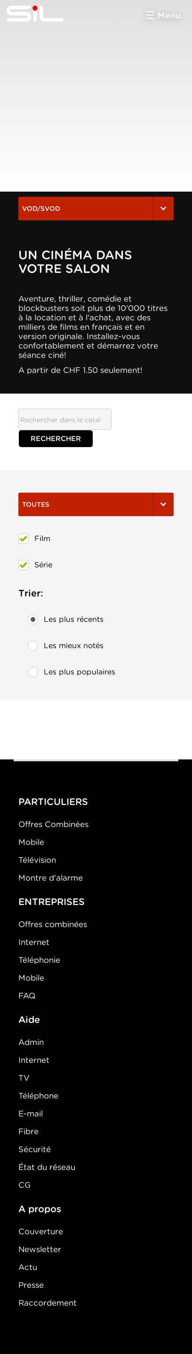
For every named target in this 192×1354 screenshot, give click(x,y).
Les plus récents (66, 619)
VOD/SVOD (96, 208)
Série (35, 565)
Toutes (96, 504)
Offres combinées (52, 924)
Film (34, 538)
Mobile (31, 842)
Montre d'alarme (50, 877)
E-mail (30, 1113)
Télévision (37, 860)
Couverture (40, 1231)
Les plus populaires (71, 672)
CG (24, 1185)
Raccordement (47, 1303)
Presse (31, 1285)
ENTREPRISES (51, 901)
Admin (31, 1042)
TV (24, 1078)
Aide (29, 1019)
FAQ (26, 995)
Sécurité (34, 1149)
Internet (33, 942)
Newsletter (39, 1249)
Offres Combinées (53, 824)
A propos (39, 1209)
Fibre (28, 1131)
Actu (27, 1267)
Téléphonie (39, 960)
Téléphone (38, 1095)
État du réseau (46, 1167)
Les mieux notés (66, 645)
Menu (169, 15)
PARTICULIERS (53, 801)
